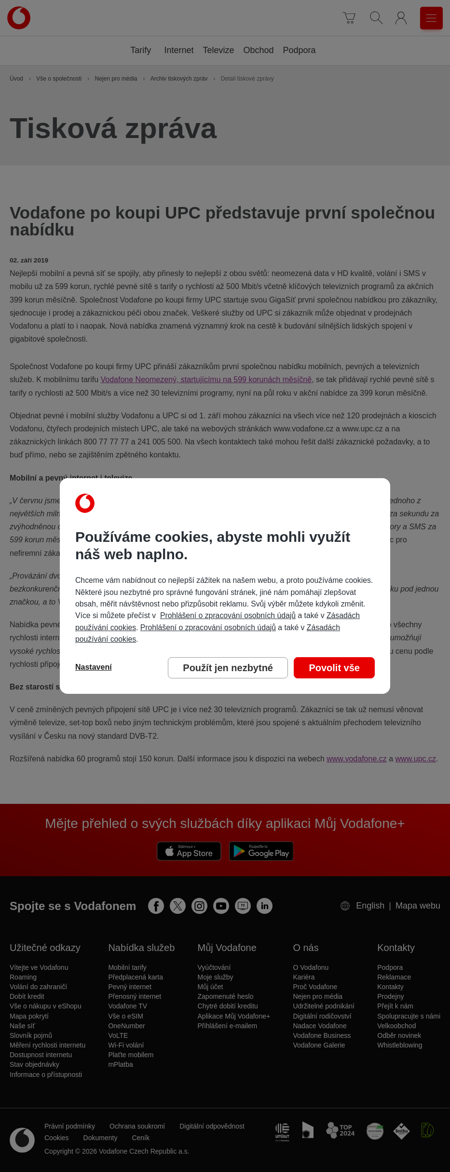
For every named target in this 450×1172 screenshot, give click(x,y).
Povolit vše (334, 667)
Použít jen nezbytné (228, 667)
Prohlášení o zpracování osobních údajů (228, 615)
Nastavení (93, 667)
